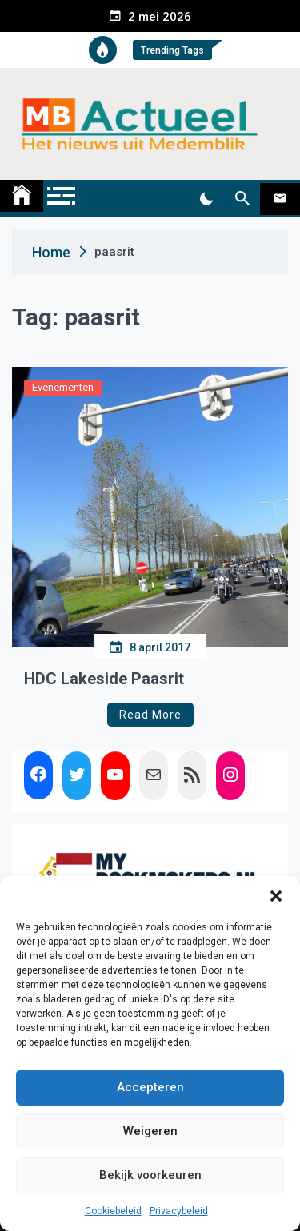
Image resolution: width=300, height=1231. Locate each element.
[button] (276, 896)
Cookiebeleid (113, 1211)
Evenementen (63, 387)
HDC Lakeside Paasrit (104, 678)
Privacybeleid (179, 1211)
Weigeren (150, 1131)
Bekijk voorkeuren (150, 1175)
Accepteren (150, 1087)
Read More (150, 714)
